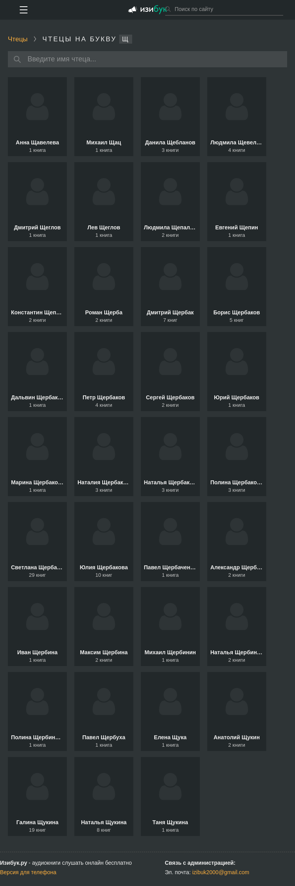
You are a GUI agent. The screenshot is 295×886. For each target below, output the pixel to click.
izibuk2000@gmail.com (220, 872)
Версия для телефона (28, 872)
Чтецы (18, 39)
